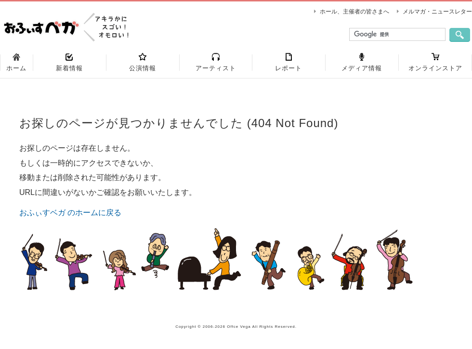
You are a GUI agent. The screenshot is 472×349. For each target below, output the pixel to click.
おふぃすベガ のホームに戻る (70, 212)
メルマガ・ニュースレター (437, 11)
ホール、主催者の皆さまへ (354, 11)
